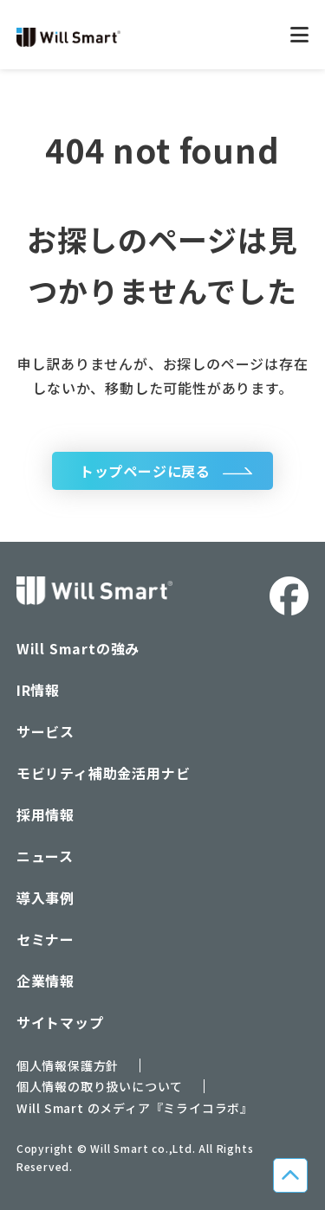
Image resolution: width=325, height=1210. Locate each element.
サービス (45, 731)
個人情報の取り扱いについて (99, 1086)
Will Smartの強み (78, 648)
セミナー (45, 939)
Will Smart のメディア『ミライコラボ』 (134, 1108)
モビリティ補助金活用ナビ (103, 773)
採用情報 (45, 814)
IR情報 (38, 689)
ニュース (45, 856)
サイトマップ (60, 1022)
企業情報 (45, 980)
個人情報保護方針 (67, 1065)
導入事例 (45, 897)
